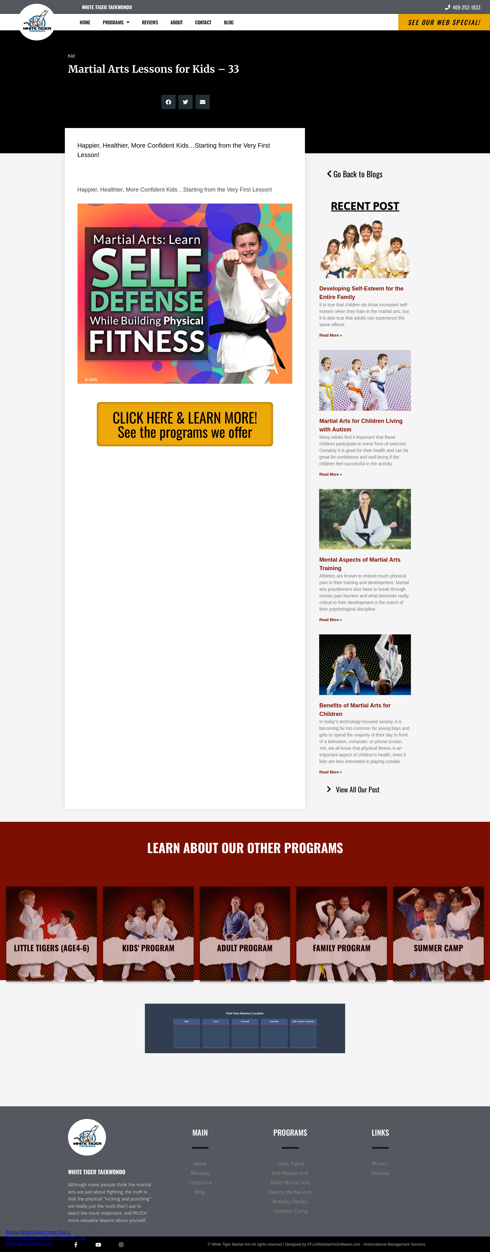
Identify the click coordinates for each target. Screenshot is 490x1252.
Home (85, 22)
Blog (228, 22)
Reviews (150, 22)
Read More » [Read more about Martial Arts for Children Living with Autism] (330, 474)
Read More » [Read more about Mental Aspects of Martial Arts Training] (330, 620)
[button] (168, 102)
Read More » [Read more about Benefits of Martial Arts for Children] (330, 772)
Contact (203, 22)
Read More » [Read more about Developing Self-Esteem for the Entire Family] (330, 335)
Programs (116, 22)
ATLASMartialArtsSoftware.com (333, 1244)
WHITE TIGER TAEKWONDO (107, 6)
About (177, 22)
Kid (71, 55)
